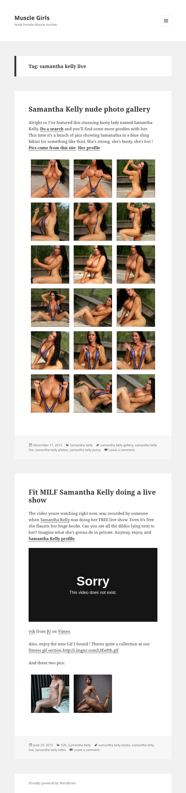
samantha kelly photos (51, 450)
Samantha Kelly (81, 445)
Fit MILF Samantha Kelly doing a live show (92, 496)
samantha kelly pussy (85, 450)
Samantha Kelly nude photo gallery (89, 109)
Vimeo (64, 631)
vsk (32, 631)
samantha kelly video (50, 750)
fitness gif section (45, 650)
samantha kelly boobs (114, 745)
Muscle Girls (32, 18)
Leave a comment (122, 450)
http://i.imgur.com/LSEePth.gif (91, 650)
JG (49, 631)
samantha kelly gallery (116, 445)
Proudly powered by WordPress (52, 783)
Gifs (64, 745)
